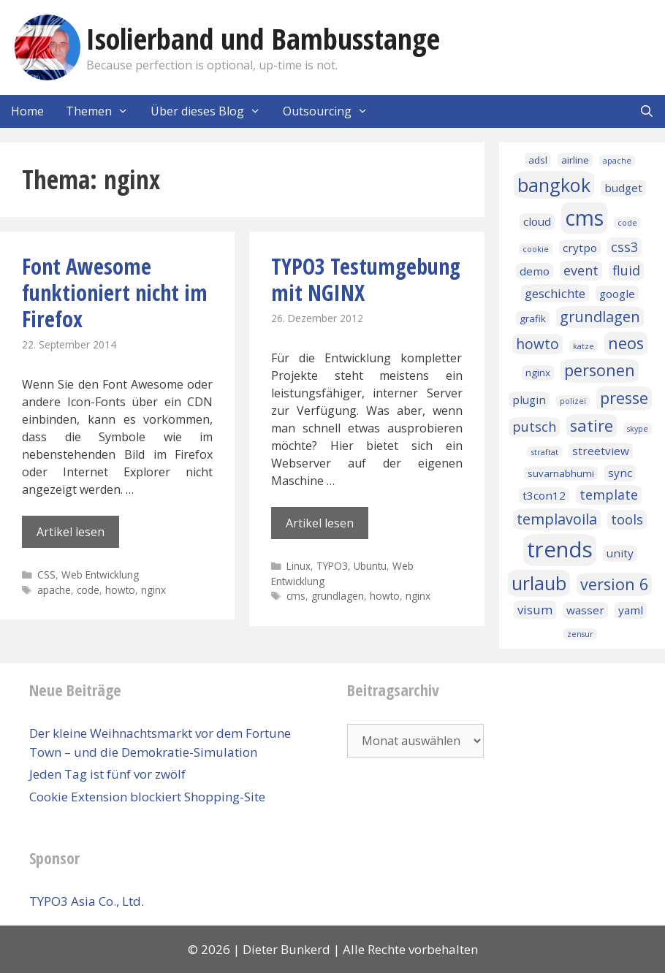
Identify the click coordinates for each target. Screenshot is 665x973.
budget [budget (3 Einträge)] (623, 187)
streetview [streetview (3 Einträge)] (600, 450)
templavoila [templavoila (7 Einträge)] (557, 519)
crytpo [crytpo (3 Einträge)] (580, 247)
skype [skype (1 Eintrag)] (637, 429)
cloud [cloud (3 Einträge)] (537, 221)
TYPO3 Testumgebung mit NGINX (365, 279)
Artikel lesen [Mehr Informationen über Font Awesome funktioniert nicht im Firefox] (70, 532)
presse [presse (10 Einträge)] (624, 397)
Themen (103, 111)
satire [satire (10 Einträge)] (591, 425)
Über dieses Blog (211, 111)
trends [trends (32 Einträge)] (560, 549)
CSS (46, 574)
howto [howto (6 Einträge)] (537, 344)
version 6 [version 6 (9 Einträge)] (614, 584)
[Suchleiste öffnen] (646, 111)
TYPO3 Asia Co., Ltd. (86, 901)
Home (27, 111)
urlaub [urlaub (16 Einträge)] (539, 583)
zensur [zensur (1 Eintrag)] (580, 634)
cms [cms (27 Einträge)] (584, 218)
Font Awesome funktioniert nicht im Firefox (115, 292)
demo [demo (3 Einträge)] (535, 271)
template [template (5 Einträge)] (609, 494)
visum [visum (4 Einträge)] (534, 609)
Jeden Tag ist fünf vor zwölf (107, 774)
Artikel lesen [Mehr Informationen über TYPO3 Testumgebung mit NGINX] (320, 523)
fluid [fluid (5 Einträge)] (626, 270)
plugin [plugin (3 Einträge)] (529, 399)
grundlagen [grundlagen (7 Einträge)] (600, 317)
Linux (298, 566)
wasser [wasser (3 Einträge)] (585, 610)
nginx (153, 590)
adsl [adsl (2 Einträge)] (537, 160)
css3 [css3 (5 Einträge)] (624, 247)
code (88, 590)
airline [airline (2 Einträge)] (575, 160)
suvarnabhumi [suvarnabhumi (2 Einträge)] (561, 473)
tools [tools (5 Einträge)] (627, 519)
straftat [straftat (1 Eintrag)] (544, 452)
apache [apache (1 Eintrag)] (617, 161)
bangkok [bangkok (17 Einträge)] (553, 184)
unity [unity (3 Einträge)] (620, 553)
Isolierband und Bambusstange (263, 38)
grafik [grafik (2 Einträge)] (533, 318)
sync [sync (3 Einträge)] (620, 472)
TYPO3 (332, 566)
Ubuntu (370, 566)
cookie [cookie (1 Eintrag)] (535, 249)
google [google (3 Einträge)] (617, 293)
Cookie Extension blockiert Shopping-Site (147, 796)
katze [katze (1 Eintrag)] (583, 346)
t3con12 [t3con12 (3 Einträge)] (544, 495)
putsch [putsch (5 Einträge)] (534, 426)
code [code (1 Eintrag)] (627, 223)
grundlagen (337, 596)
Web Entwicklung (100, 574)
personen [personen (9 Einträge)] (599, 370)
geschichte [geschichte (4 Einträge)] (555, 293)
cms (295, 596)
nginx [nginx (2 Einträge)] (537, 372)
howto (120, 590)
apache (54, 590)
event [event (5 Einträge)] (580, 270)
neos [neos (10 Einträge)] (626, 343)
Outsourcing (331, 111)
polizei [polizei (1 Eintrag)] (573, 401)
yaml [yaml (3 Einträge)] (630, 610)
